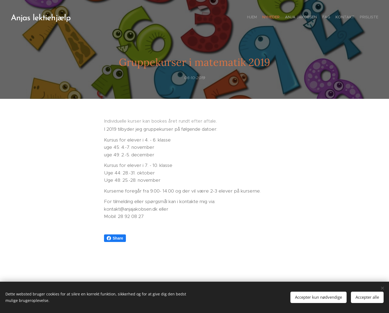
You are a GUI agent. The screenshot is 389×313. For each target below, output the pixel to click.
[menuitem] (352, 17)
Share (115, 238)
